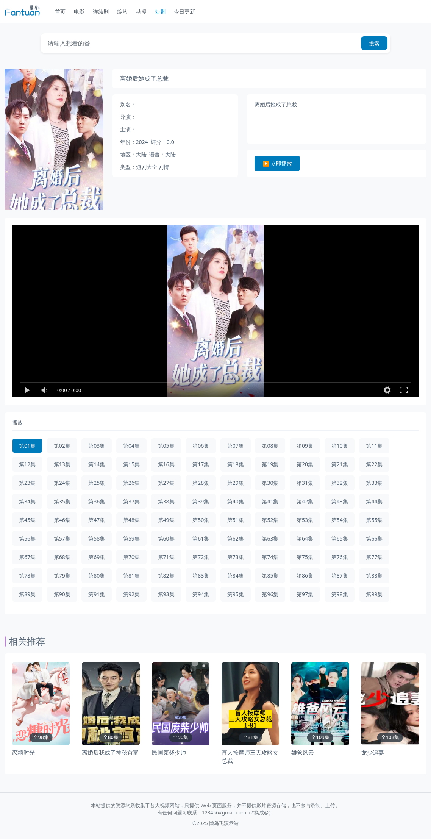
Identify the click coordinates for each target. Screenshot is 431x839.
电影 (79, 11)
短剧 (160, 11)
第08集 (270, 445)
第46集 (62, 519)
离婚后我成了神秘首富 (110, 752)
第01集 (27, 445)
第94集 (200, 594)
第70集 (131, 557)
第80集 (96, 575)
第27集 (166, 482)
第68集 (62, 557)
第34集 (27, 501)
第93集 (166, 594)
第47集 (96, 519)
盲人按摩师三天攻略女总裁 (250, 756)
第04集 (131, 445)
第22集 (374, 464)
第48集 (131, 519)
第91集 (96, 594)
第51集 (235, 519)
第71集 (166, 557)
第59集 (131, 538)
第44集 (374, 501)
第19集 (270, 464)
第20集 (305, 464)
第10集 (339, 445)
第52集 (270, 519)
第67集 (27, 557)
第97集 (305, 594)
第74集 (270, 557)
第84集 (235, 575)
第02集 (62, 445)
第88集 (374, 575)
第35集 (62, 501)
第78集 (27, 575)
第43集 (339, 501)
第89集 (27, 594)
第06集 (200, 445)
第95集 (235, 594)
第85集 (270, 575)
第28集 (200, 482)
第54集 (339, 519)
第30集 (270, 482)
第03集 (96, 445)
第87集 (339, 575)
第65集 (339, 538)
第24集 (62, 482)
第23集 (27, 482)
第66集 (374, 538)
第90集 (62, 594)
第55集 (374, 519)
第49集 (166, 519)
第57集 (62, 538)
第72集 (200, 557)
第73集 (235, 557)
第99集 (374, 594)
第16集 (166, 464)
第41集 (270, 501)
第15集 (131, 464)
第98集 (339, 594)
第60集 (166, 538)
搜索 (374, 43)
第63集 (270, 538)
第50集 (200, 519)
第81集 (131, 575)
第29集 (235, 482)
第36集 (96, 501)
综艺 (122, 11)
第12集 (27, 464)
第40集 (235, 501)
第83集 (200, 575)
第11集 (374, 445)
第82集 (166, 575)
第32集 (339, 482)
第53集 (305, 519)
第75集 (305, 557)
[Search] (199, 43)
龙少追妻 (372, 752)
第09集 (305, 445)
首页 (60, 11)
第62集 (235, 538)
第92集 (131, 594)
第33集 (374, 482)
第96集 (270, 594)
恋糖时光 (23, 752)
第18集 (235, 464)
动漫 (141, 11)
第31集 (305, 482)
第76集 (339, 557)
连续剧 (101, 11)
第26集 (131, 482)
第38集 (166, 501)
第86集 (305, 575)
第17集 (200, 464)
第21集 (339, 464)
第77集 (374, 557)
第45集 (27, 519)
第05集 (166, 445)
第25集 (96, 482)
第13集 (62, 464)
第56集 (27, 538)
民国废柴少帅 (169, 752)
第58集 (96, 538)
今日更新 (184, 11)
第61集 (200, 538)
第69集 (96, 557)
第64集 (305, 538)
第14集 (96, 464)
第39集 (200, 501)
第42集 (305, 501)
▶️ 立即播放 (277, 163)
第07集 (235, 445)
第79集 (62, 575)
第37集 (131, 501)
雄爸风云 (302, 752)
